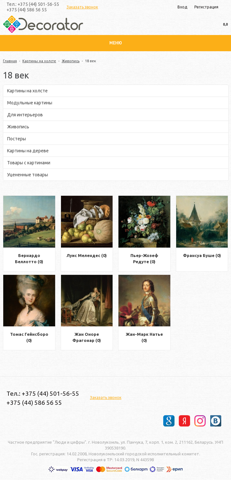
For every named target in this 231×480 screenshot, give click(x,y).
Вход (182, 7)
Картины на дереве (28, 150)
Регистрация (206, 7)
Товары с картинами (28, 162)
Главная (10, 61)
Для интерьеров (25, 114)
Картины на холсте (39, 61)
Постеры (16, 138)
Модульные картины (29, 102)
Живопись (70, 61)
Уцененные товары (27, 174)
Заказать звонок (82, 7)
